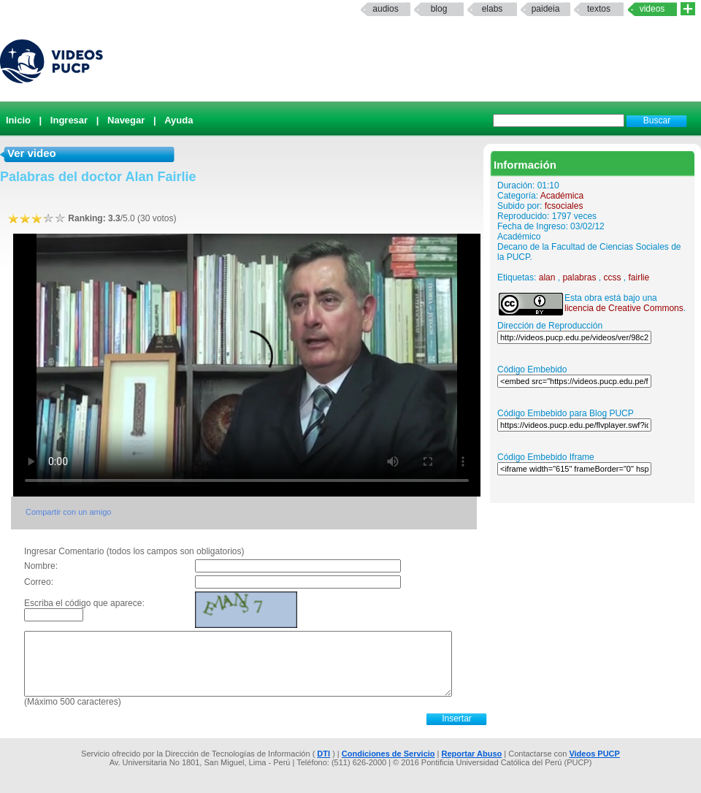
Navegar (126, 120)
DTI (323, 753)
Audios (385, 9)
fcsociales (564, 206)
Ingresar (69, 120)
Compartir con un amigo (68, 511)
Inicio (18, 120)
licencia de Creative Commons (623, 308)
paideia (546, 9)
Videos (652, 9)
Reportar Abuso (472, 753)
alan (547, 277)
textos (598, 9)
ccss (612, 277)
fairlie (638, 277)
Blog (439, 9)
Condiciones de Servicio (388, 753)
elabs (492, 9)
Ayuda (178, 120)
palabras (579, 277)
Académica (561, 196)
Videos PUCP (594, 753)
